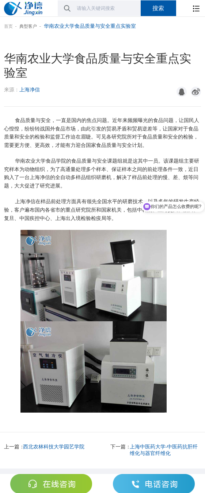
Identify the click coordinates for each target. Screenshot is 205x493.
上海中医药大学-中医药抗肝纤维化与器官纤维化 (164, 450)
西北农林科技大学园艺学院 (53, 447)
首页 (8, 26)
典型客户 (28, 26)
